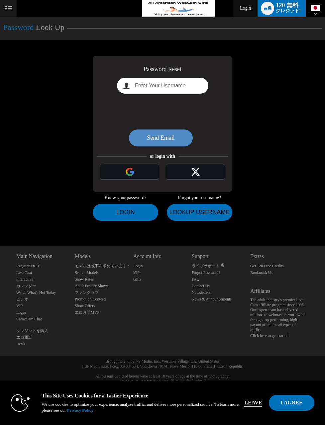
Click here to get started (269, 335)
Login (245, 8)
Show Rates (84, 279)
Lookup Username (199, 212)
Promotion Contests (90, 299)
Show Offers (85, 305)
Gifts (137, 279)
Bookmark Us (261, 272)
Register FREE (28, 266)
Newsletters (201, 292)
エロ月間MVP (87, 312)
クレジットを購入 (32, 330)
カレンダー (26, 286)
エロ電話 (24, 337)
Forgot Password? (206, 272)
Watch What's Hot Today (36, 292)
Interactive (24, 279)
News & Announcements (212, 299)
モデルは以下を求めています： (103, 266)
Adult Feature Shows (91, 286)
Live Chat (24, 272)
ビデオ (22, 299)
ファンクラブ (87, 292)
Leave (253, 402)
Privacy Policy (80, 410)
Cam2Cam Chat (29, 319)
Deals (20, 344)
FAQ (195, 279)
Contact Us (201, 286)
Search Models (87, 272)
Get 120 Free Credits (266, 266)
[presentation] (162, 112)
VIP (19, 305)
